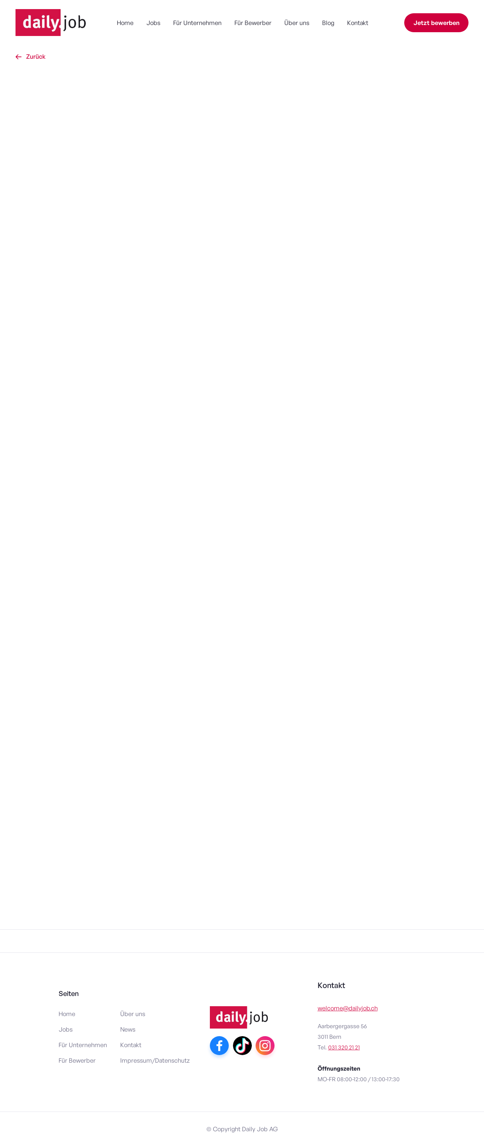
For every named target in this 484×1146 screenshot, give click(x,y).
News (127, 1029)
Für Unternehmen (197, 23)
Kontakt (357, 23)
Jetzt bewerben (436, 23)
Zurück (30, 56)
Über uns (296, 23)
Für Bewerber (252, 23)
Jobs (153, 23)
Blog (328, 23)
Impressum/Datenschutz (155, 1060)
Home (125, 23)
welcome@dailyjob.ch (348, 1008)
